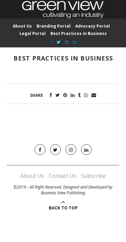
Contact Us (62, 175)
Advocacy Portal (92, 26)
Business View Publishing (63, 193)
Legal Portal (32, 33)
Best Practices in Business (78, 33)
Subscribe (93, 175)
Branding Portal (54, 26)
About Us (22, 26)
